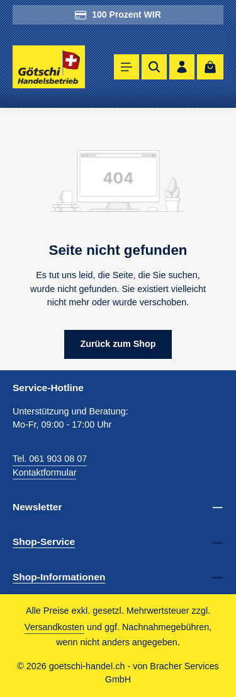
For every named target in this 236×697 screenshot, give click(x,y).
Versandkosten (54, 627)
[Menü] (126, 66)
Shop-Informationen (59, 576)
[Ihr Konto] (181, 66)
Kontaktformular (44, 472)
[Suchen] (154, 66)
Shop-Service (44, 541)
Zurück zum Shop (118, 344)
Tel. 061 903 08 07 (50, 459)
